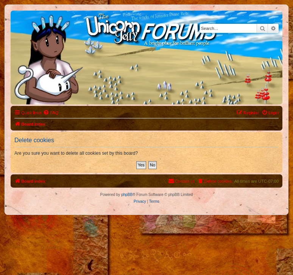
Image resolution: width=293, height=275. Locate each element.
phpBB (126, 195)
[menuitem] (50, 112)
